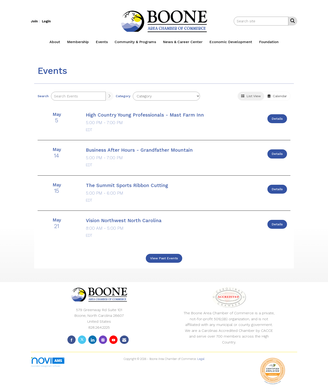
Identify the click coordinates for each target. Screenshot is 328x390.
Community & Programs (135, 42)
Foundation (269, 42)
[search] (109, 96)
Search (43, 96)
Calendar (277, 96)
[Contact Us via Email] (124, 339)
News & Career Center (182, 42)
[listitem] (36, 21)
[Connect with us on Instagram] (103, 339)
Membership (78, 42)
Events (102, 42)
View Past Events (164, 258)
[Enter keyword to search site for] (261, 21)
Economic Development (230, 42)
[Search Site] (291, 21)
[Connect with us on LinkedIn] (92, 339)
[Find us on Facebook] (71, 339)
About (54, 42)
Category (123, 96)
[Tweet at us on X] (82, 339)
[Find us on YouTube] (113, 339)
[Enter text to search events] (78, 96)
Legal (201, 359)
